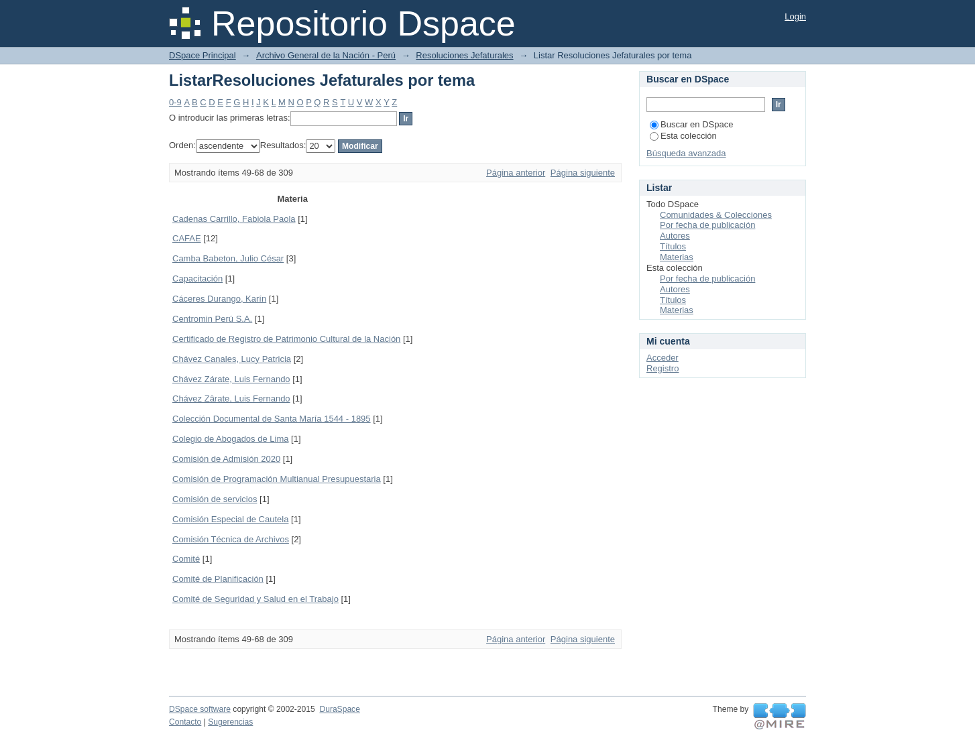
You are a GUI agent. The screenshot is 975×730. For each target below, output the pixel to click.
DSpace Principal (202, 55)
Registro (662, 368)
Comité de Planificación (218, 579)
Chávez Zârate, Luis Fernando (231, 398)
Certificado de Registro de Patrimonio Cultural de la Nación (286, 339)
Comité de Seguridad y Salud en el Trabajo (255, 599)
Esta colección (683, 136)
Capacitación (197, 278)
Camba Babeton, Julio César (228, 258)
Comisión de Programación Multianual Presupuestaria (276, 479)
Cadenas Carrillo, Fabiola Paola (234, 219)
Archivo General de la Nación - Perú (326, 55)
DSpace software (200, 709)
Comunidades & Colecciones (716, 215)
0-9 (175, 102)
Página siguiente (583, 173)
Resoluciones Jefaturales (464, 55)
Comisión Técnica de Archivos (230, 539)
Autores (675, 236)
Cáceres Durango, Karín (219, 299)
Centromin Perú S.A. (212, 319)
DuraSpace (339, 709)
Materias (676, 257)
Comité (186, 559)
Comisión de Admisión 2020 (226, 459)
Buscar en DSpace (691, 124)
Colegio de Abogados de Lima (230, 439)
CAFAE (186, 238)
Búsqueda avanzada (686, 153)
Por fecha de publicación (707, 225)
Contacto (185, 722)
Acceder (662, 358)
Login (795, 16)
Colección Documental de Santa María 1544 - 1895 (271, 419)
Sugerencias (230, 722)
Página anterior (515, 173)
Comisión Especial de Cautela (230, 519)
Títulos (673, 246)
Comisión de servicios (214, 499)
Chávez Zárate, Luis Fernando (231, 379)
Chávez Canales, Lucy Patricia (231, 359)
